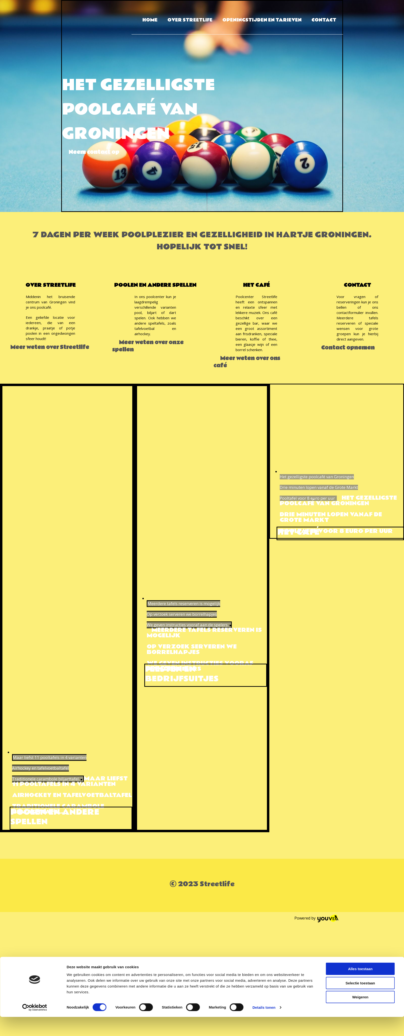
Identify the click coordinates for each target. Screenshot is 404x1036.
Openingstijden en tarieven (262, 20)
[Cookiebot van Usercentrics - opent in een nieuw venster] (34, 1026)
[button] (94, 152)
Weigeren (360, 1016)
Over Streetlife (189, 20)
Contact (323, 20)
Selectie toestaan (360, 1002)
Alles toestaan (360, 988)
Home (150, 20)
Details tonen (263, 1026)
